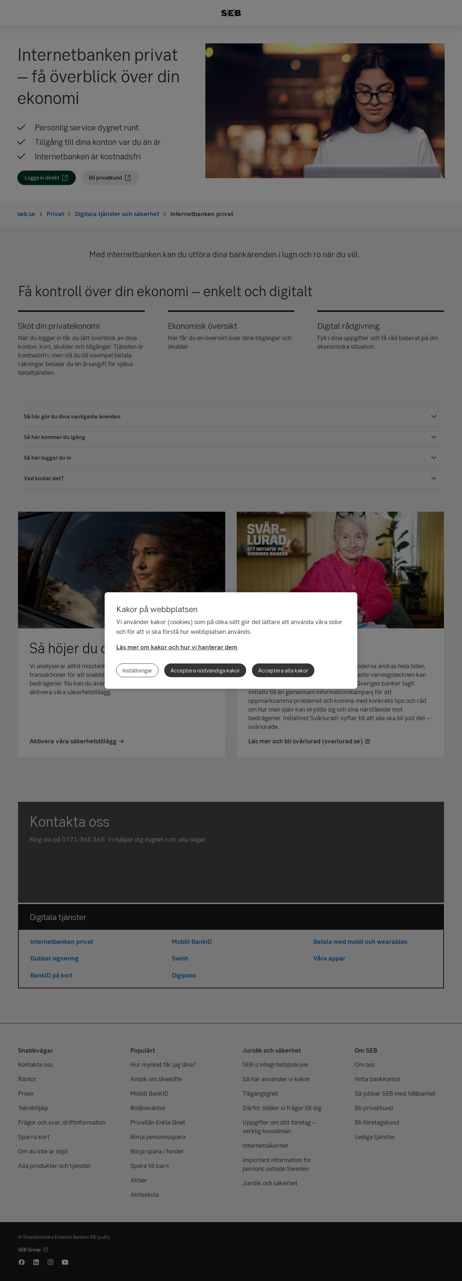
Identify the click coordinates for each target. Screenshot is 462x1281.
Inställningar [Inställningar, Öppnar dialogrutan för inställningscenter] (137, 670)
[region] (231, 640)
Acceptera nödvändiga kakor (205, 670)
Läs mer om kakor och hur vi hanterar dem (176, 647)
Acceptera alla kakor (283, 670)
